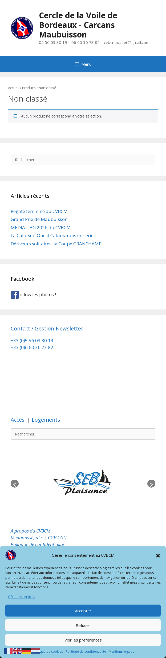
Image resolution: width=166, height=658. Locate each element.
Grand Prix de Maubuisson (39, 219)
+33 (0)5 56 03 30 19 (32, 340)
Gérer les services (21, 596)
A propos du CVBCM (30, 531)
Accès (18, 419)
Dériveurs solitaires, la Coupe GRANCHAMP (56, 244)
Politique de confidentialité (86, 651)
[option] (83, 483)
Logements (45, 419)
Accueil (13, 87)
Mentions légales (121, 651)
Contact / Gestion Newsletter (47, 328)
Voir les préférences (83, 640)
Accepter (83, 610)
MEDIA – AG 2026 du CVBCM (41, 227)
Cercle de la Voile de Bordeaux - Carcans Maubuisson (78, 25)
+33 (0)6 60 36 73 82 (32, 347)
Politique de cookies (47, 651)
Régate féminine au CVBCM (39, 211)
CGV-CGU (57, 537)
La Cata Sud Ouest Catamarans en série (52, 235)
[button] (158, 555)
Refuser (83, 625)
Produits (29, 87)
